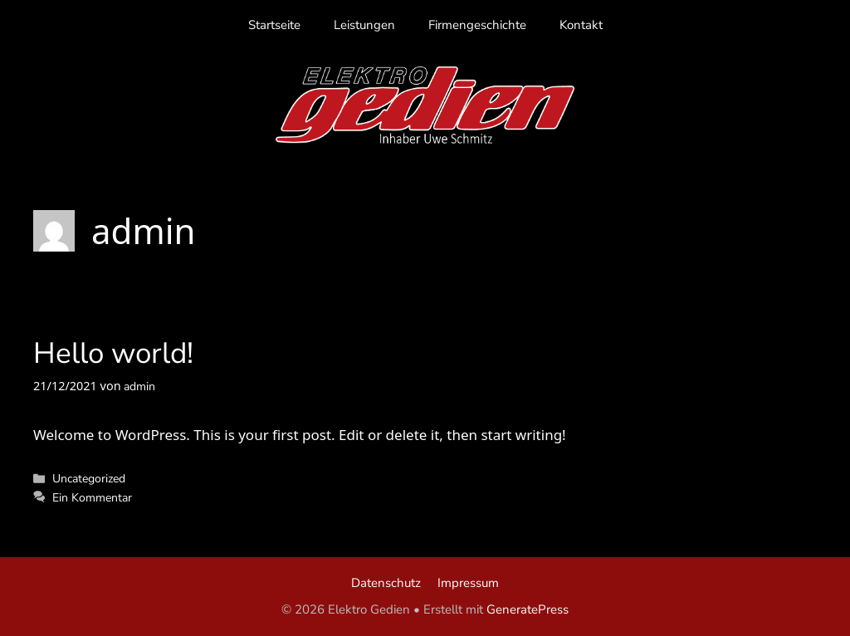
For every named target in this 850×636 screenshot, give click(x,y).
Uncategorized (88, 478)
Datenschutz (386, 583)
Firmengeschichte (477, 25)
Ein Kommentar (92, 497)
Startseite (274, 25)
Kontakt (581, 25)
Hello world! (113, 353)
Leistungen (364, 25)
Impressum (468, 583)
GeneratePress (527, 609)
